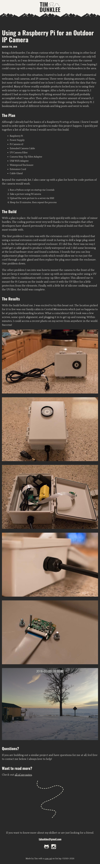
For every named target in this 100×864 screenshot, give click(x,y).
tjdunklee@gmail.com (50, 839)
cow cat (48, 858)
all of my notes (23, 774)
